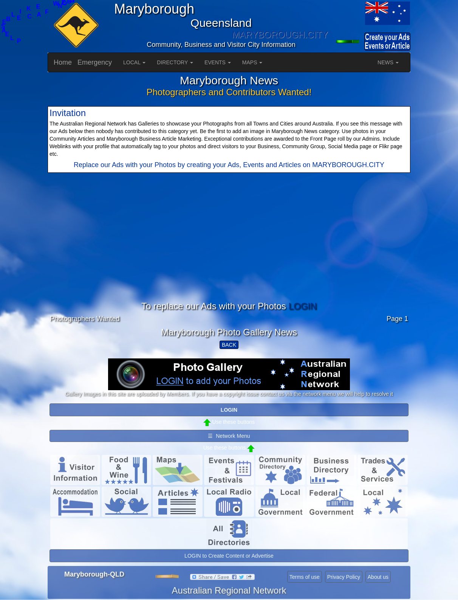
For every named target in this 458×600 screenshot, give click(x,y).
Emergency (94, 62)
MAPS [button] (252, 62)
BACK (229, 345)
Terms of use (304, 577)
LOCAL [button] (134, 62)
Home (63, 62)
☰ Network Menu (229, 436)
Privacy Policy (343, 577)
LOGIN (302, 306)
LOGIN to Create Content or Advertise (229, 556)
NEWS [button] (388, 62)
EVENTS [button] (217, 62)
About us (378, 577)
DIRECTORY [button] (175, 62)
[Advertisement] (229, 248)
